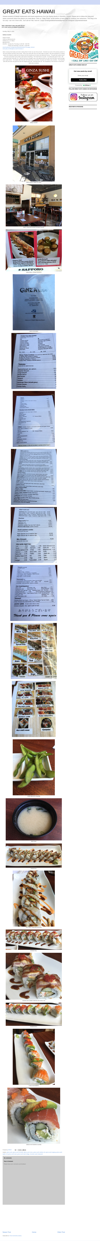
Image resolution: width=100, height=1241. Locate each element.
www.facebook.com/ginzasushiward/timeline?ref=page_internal (18, 47)
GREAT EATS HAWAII (29, 11)
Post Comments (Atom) (15, 1235)
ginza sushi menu (28, 1152)
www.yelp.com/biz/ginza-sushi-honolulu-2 (13, 48)
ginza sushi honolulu (18, 1152)
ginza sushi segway (51, 1152)
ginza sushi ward (12, 1154)
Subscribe (83, 80)
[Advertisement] (34, 1218)
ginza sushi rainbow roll (39, 1152)
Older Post (61, 1232)
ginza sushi (9, 1152)
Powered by (83, 85)
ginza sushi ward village (23, 1154)
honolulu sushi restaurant (36, 1154)
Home (34, 1232)
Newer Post (7, 1232)
